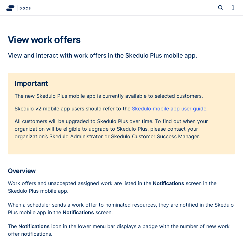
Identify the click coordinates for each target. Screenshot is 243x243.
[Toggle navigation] (233, 7)
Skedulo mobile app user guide (169, 108)
